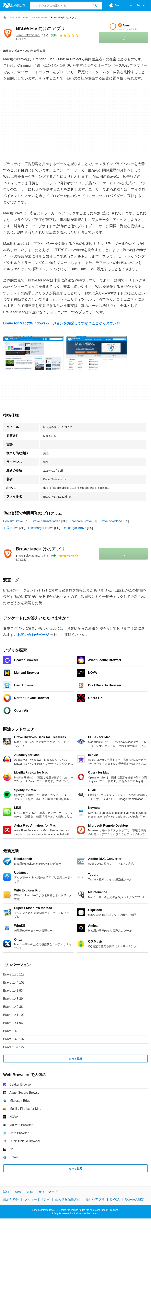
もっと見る (75, 1058)
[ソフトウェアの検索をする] (95, 5)
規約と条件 (11, 1199)
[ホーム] (4, 17)
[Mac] (12, 17)
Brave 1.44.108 (14, 982)
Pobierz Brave (13, 521)
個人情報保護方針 (67, 1199)
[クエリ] (66, 5)
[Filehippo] (14, 5)
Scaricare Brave (80, 521)
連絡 (18, 1192)
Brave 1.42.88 (13, 1006)
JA (141, 5)
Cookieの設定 (134, 1199)
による (32, 35)
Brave (40, 28)
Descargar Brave (74, 528)
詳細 (6, 1192)
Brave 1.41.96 (13, 1023)
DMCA (115, 1199)
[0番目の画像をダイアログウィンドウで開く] (33, 353)
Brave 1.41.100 (14, 1015)
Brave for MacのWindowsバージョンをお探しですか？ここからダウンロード (65, 323)
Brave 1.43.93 (13, 990)
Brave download (110, 521)
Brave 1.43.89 (13, 998)
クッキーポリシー (37, 1199)
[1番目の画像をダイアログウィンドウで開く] (96, 353)
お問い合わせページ (33, 635)
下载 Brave (10, 528)
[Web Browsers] (39, 17)
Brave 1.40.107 (14, 1039)
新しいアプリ (95, 1199)
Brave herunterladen (46, 521)
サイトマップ (48, 1192)
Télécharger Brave (40, 528)
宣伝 (30, 1192)
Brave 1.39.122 (14, 1047)
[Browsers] (23, 17)
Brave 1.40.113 (14, 1031)
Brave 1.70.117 (14, 974)
